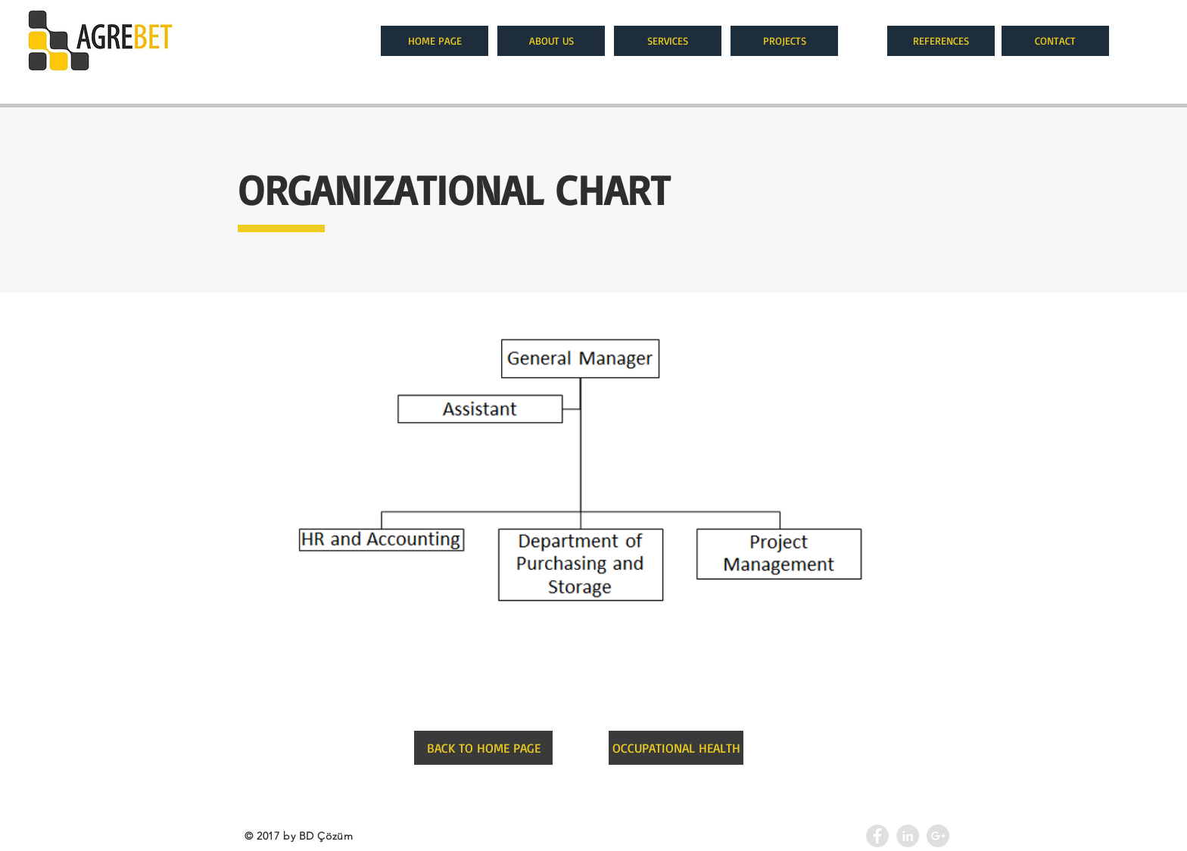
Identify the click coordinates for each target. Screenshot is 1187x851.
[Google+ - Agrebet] (938, 836)
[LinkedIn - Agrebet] (907, 836)
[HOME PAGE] (434, 41)
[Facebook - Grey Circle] (877, 836)
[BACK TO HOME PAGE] (483, 748)
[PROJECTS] (784, 41)
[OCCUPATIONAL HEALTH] (676, 748)
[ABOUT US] (551, 41)
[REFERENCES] (941, 41)
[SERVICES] (667, 41)
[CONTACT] (1055, 41)
